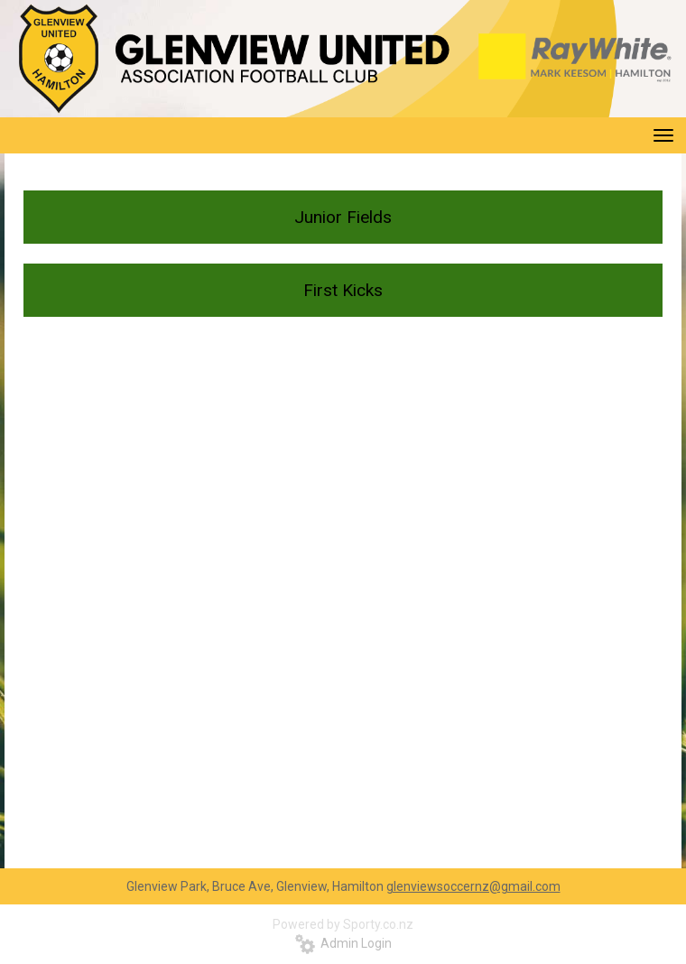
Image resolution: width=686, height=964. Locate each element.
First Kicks (343, 290)
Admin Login (343, 943)
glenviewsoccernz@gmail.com (473, 886)
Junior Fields (343, 217)
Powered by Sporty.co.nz (343, 924)
